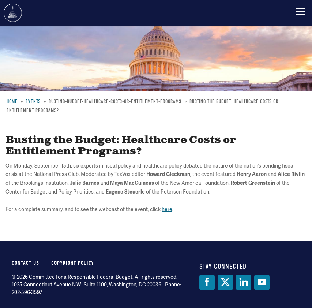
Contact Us (25, 263)
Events (33, 101)
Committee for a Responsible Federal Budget (13, 13)
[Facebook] (207, 282)
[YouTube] (262, 282)
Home (12, 101)
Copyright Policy (72, 263)
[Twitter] (225, 282)
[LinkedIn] (243, 282)
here (167, 209)
